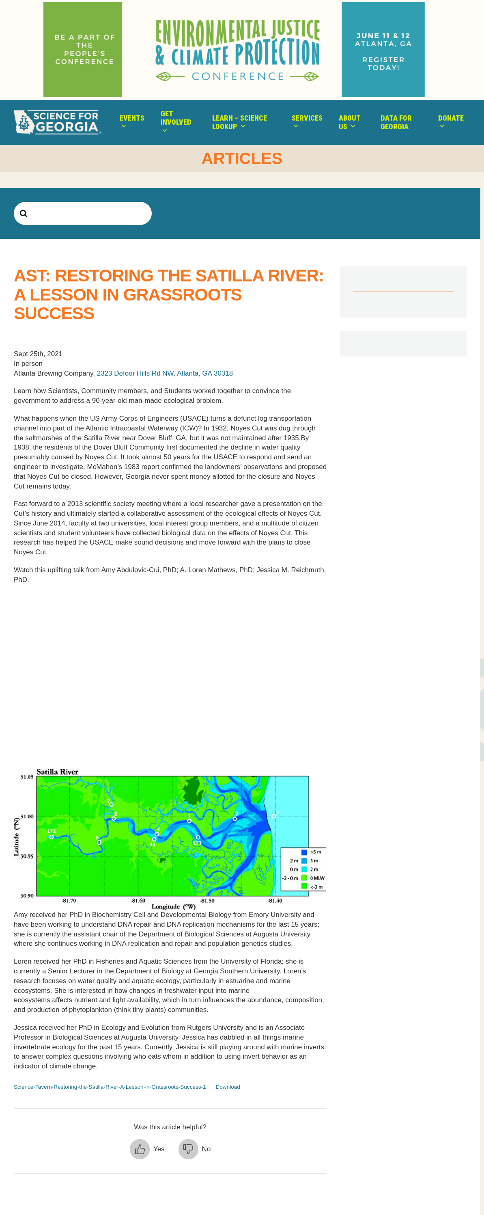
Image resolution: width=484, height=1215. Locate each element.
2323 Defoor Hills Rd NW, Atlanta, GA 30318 (164, 373)
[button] (147, 1149)
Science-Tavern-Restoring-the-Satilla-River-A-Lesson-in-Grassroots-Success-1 (110, 1087)
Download (227, 1087)
